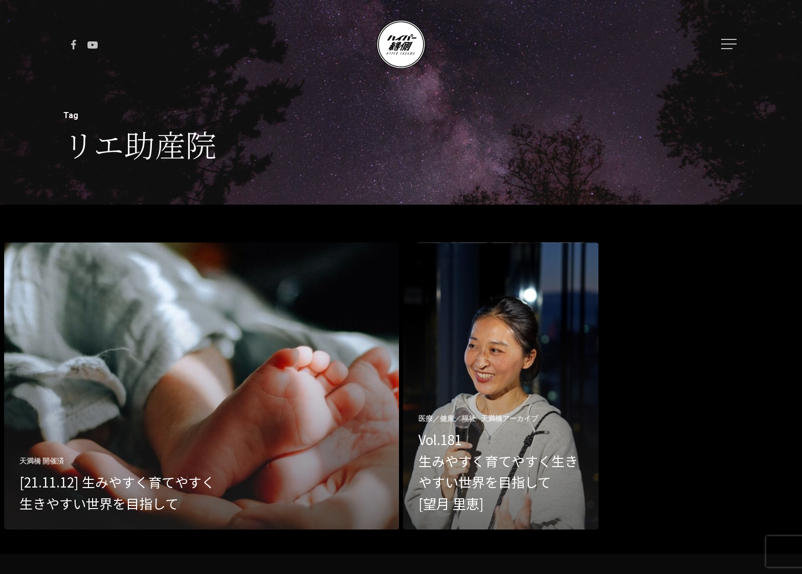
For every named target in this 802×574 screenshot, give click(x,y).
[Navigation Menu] (730, 44)
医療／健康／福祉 (447, 418)
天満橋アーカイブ (509, 418)
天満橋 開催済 (41, 461)
